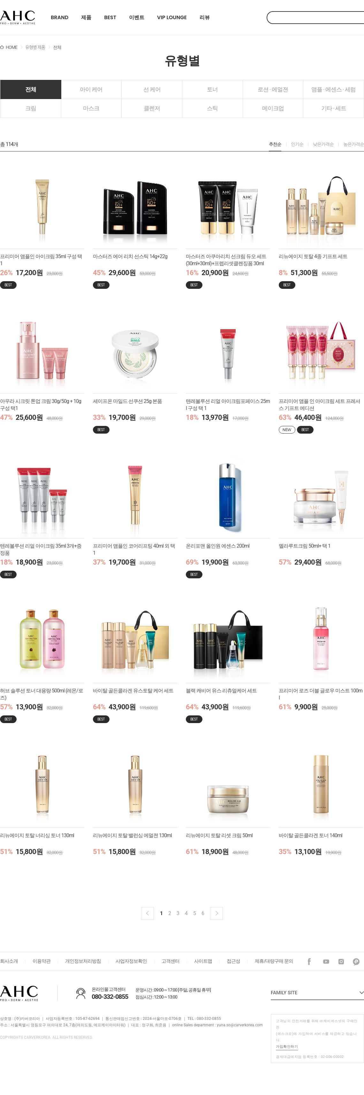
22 (17, 18)
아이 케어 (91, 89)
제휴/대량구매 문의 (274, 961)
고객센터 (170, 961)
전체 (30, 89)
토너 (212, 89)
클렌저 (152, 108)
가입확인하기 (287, 1047)
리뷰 (205, 17)
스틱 (212, 108)
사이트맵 (203, 961)
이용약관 (41, 961)
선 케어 (152, 89)
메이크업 (273, 108)
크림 (30, 108)
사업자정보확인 (131, 961)
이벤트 (136, 17)
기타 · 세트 (333, 108)
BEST (110, 17)
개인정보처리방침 (83, 961)
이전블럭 (147, 913)
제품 (86, 17)
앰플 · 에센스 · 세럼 (333, 89)
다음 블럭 (216, 913)
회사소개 (9, 961)
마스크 (91, 108)
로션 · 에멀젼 (273, 89)
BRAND (59, 17)
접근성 (233, 961)
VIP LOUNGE (172, 17)
